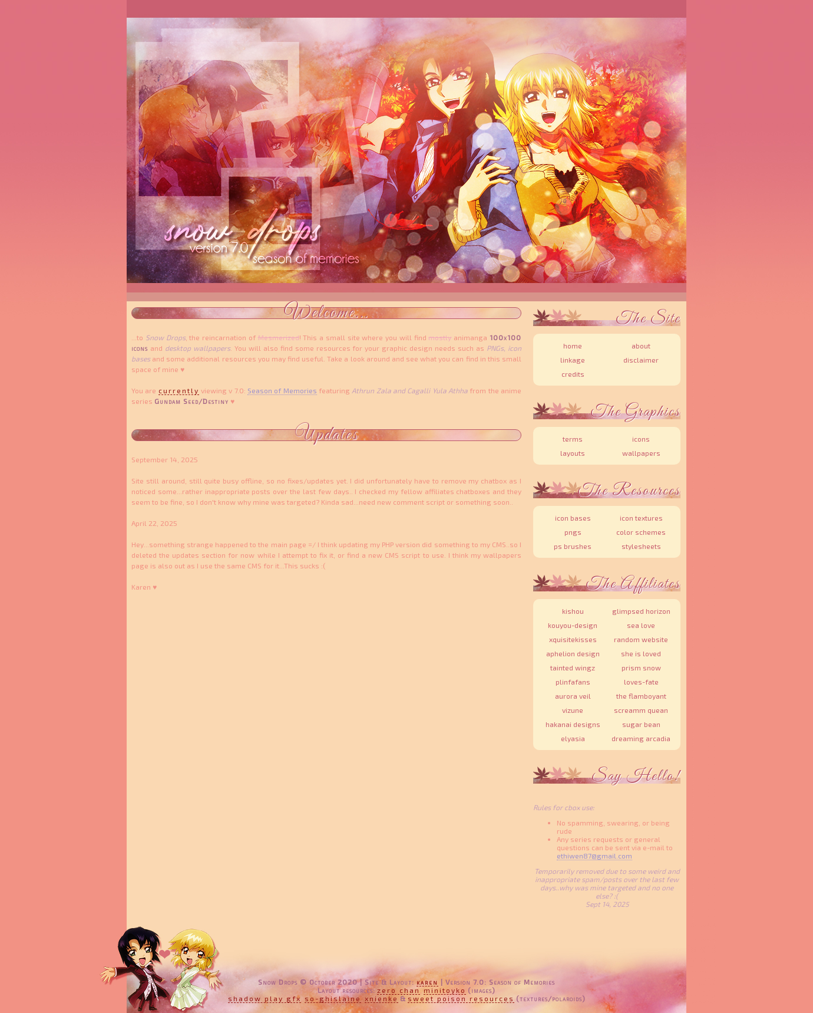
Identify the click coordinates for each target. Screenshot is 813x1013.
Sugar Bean (641, 724)
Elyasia (573, 738)
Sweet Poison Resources (461, 998)
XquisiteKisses (573, 639)
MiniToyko (445, 990)
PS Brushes (572, 546)
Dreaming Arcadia (641, 738)
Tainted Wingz (572, 667)
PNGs (572, 532)
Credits (572, 374)
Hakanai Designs (573, 724)
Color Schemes (641, 532)
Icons (641, 439)
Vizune (572, 710)
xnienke (381, 998)
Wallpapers (641, 453)
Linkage (572, 360)
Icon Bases (573, 518)
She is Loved (641, 653)
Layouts (572, 453)
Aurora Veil (573, 696)
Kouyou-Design (572, 625)
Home (572, 345)
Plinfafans (573, 681)
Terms (573, 439)
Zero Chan (398, 990)
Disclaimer (641, 360)
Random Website (641, 639)
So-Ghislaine (333, 998)
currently (178, 390)
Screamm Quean (641, 710)
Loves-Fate (641, 681)
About (641, 345)
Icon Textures (641, 518)
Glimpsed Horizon (641, 611)
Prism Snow (641, 667)
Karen (427, 982)
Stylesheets (641, 546)
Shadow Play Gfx (264, 998)
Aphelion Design (573, 653)
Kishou (573, 611)
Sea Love (641, 625)
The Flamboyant (641, 696)
